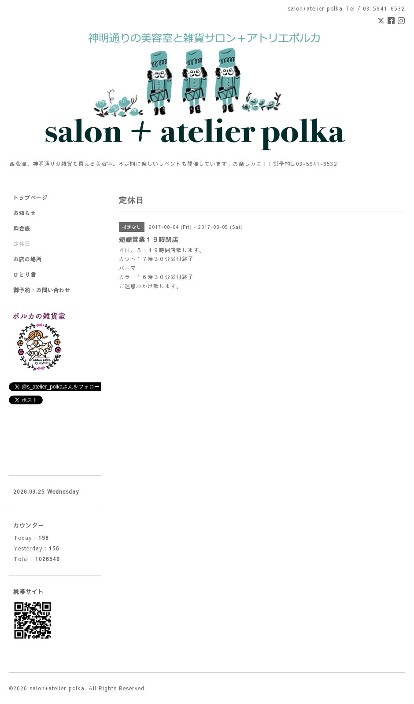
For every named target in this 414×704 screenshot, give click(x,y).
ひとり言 (24, 274)
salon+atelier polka (57, 688)
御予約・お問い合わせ (41, 289)
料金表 (21, 228)
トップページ (30, 197)
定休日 (21, 243)
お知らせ (24, 212)
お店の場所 (27, 259)
